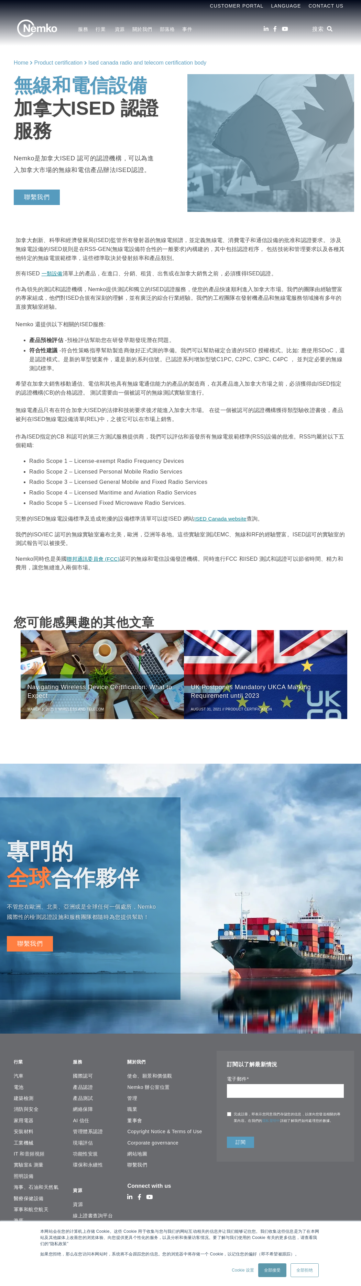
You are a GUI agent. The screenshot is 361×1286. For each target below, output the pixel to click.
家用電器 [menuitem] (24, 1120)
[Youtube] (285, 29)
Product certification (58, 63)
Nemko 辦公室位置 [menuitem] (148, 1086)
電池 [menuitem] (19, 1086)
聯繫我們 (37, 197)
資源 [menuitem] (120, 29)
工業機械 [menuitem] (24, 1142)
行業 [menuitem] (101, 29)
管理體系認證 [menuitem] (88, 1131)
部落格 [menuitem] (167, 29)
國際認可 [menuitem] (83, 1075)
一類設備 (53, 273)
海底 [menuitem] (19, 1220)
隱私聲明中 (271, 1124)
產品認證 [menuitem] (83, 1086)
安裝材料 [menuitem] (24, 1131)
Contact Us (326, 6)
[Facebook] (275, 29)
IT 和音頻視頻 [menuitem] (29, 1153)
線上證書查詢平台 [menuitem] (93, 1211)
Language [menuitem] (286, 6)
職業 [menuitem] (132, 1109)
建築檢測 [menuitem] (24, 1098)
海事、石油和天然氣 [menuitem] (36, 1187)
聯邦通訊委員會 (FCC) (95, 559)
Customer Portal (236, 6)
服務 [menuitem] (83, 29)
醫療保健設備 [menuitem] (29, 1197)
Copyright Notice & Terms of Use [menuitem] (164, 1131)
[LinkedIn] (266, 29)
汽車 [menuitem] (19, 1075)
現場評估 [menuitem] (83, 1142)
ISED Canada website (222, 519)
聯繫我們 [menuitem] (137, 1164)
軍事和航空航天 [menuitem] (31, 1209)
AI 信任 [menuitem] (81, 1120)
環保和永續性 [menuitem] (88, 1164)
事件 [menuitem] (187, 29)
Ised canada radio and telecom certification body (147, 63)
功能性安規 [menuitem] (85, 1153)
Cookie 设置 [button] (243, 1270)
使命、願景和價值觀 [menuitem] (149, 1075)
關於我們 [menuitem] (142, 29)
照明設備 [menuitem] (24, 1175)
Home (21, 63)
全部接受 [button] (272, 1270)
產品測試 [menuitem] (83, 1098)
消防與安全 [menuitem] (26, 1109)
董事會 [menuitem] (134, 1120)
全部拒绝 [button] (304, 1270)
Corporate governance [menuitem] (152, 1142)
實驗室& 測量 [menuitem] (29, 1164)
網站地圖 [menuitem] (137, 1153)
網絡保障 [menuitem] (83, 1109)
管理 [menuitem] (132, 1098)
